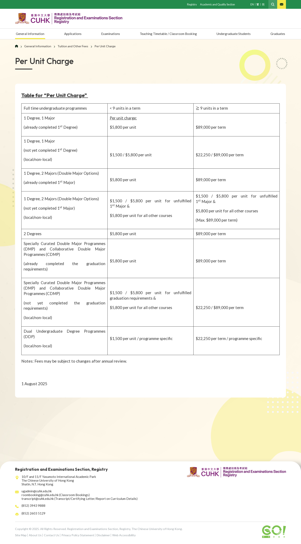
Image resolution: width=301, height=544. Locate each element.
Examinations (108, 34)
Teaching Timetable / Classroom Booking (166, 34)
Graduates (277, 34)
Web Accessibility (124, 535)
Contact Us (51, 535)
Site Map (21, 535)
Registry (190, 4)
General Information (31, 34)
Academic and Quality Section (216, 4)
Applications (72, 34)
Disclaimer (103, 535)
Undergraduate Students (233, 34)
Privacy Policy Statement (77, 535)
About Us (35, 535)
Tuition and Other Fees (72, 46)
